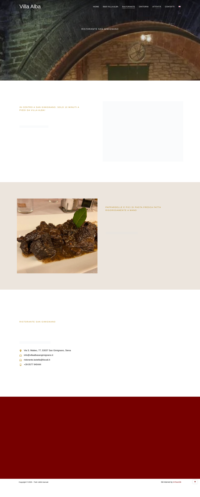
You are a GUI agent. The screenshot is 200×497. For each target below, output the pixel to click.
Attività (156, 6)
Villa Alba (30, 6)
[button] (19, 235)
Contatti (170, 6)
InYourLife (177, 482)
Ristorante (128, 6)
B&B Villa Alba (110, 6)
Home (96, 6)
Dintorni (144, 6)
